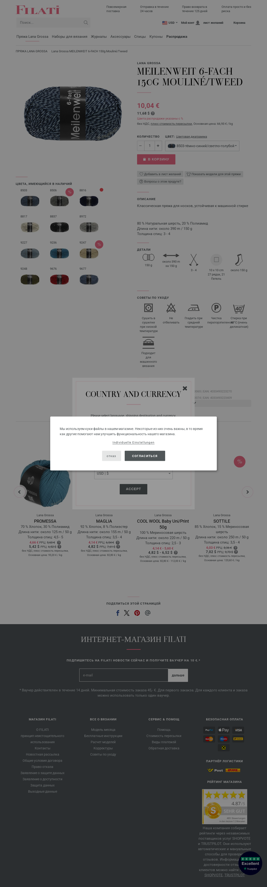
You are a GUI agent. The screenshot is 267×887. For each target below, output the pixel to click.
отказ (111, 456)
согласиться (145, 456)
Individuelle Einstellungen (134, 442)
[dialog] (133, 444)
